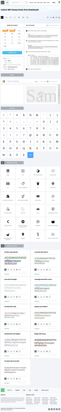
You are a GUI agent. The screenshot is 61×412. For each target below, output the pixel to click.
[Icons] (23, 17)
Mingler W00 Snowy (40, 334)
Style (24, 390)
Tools (48, 3)
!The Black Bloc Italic (10, 306)
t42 (5, 43)
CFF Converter (29, 402)
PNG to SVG (28, 397)
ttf (5, 30)
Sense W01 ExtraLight (10, 279)
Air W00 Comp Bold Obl (11, 252)
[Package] (19, 17)
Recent (31, 3)
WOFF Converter (45, 399)
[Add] (2, 17)
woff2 (19, 33)
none (5, 46)
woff (12, 33)
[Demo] (10, 17)
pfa (12, 37)
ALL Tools (36, 403)
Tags (30, 390)
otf (5, 37)
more (30, 155)
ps (12, 40)
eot (5, 33)
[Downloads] (11, 270)
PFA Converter (29, 400)
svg (19, 30)
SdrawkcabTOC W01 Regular (12, 334)
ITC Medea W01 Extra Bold (11, 361)
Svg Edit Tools (37, 397)
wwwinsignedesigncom (12, 67)
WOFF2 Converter (53, 399)
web (12, 30)
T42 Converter (37, 402)
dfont (19, 43)
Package (36, 390)
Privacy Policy (45, 403)
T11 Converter (45, 402)
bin (19, 37)
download (12, 52)
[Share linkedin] (59, 17)
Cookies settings (53, 403)
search (26, 2)
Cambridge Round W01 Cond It (43, 279)
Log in (54, 2)
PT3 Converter (45, 400)
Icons (35, 3)
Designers (17, 390)
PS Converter (53, 400)
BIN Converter (37, 400)
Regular (9, 60)
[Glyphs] (14, 17)
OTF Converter (53, 397)
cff (19, 40)
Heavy (12, 69)
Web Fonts (9, 390)
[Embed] (17, 270)
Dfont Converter (53, 402)
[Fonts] (27, 17)
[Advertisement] (13, 94)
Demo (44, 3)
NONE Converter (29, 403)
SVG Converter (29, 399)
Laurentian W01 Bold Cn (41, 252)
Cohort (9, 69)
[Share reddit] (51, 17)
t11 (12, 43)
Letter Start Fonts (45, 390)
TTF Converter (45, 397)
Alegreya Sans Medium (40, 306)
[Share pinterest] (56, 17)
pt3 (5, 40)
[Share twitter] (53, 17)
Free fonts (3, 2)
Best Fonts (40, 3)
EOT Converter (37, 399)
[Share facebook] (48, 17)
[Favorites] (6, 17)
